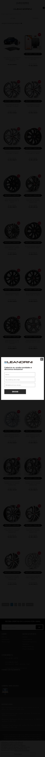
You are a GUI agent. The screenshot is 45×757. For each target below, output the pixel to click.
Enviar (15, 391)
